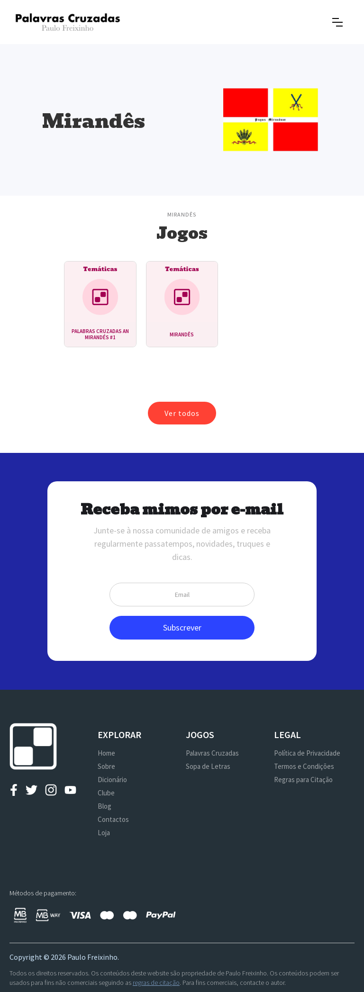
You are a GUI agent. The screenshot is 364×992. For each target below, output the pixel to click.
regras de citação (156, 982)
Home (106, 753)
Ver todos (182, 413)
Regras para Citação (303, 779)
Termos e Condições (304, 766)
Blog (104, 806)
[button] (337, 22)
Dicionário (112, 779)
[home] (67, 22)
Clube (106, 792)
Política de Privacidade (307, 753)
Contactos (113, 819)
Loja (104, 832)
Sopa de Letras (208, 766)
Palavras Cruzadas (212, 753)
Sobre (106, 766)
